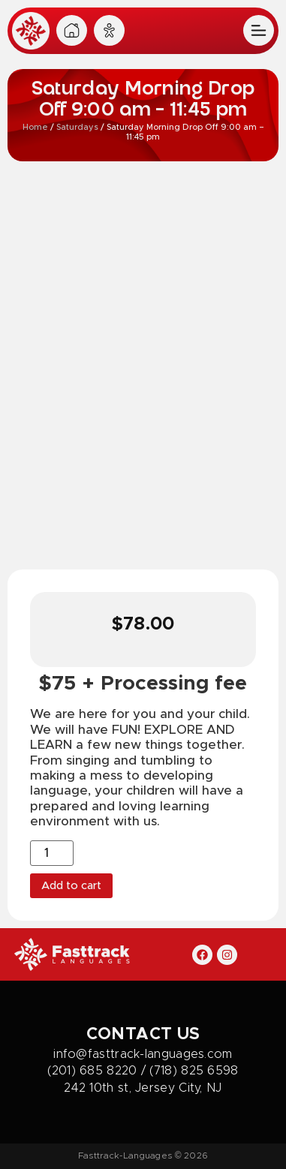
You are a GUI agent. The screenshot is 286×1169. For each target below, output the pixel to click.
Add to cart (71, 885)
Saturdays (77, 127)
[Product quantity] (52, 853)
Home (35, 127)
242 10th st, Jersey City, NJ (142, 1088)
